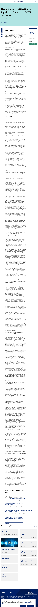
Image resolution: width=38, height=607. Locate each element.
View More (19, 583)
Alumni (33, 600)
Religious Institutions (32, 33)
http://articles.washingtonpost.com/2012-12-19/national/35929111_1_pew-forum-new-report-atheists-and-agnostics (15, 503)
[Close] (34, 603)
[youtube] (36, 605)
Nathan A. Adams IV (4, 22)
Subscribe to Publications (31, 593)
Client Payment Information (31, 597)
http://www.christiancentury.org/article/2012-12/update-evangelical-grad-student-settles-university (14, 522)
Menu (36, 1)
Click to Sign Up (33, 44)
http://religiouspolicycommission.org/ (17, 498)
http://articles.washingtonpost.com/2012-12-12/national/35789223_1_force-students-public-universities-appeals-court (14, 518)
